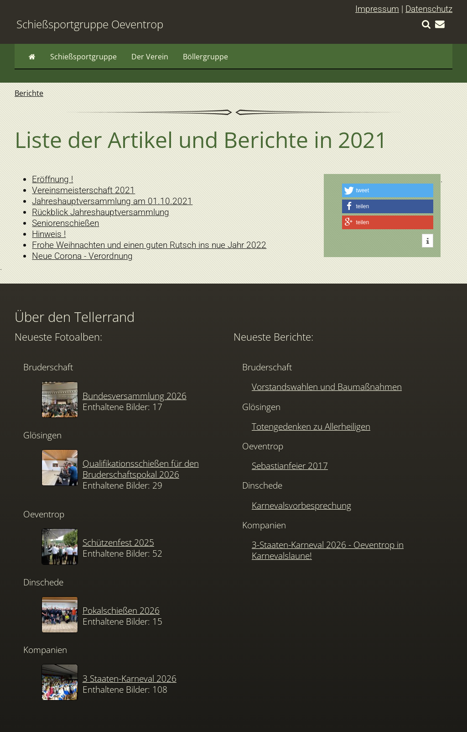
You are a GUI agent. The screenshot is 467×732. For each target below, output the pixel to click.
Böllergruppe (205, 57)
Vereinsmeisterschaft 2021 (83, 190)
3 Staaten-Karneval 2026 (129, 678)
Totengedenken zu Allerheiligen (311, 426)
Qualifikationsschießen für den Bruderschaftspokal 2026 (141, 468)
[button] (387, 190)
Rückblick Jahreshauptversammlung (100, 212)
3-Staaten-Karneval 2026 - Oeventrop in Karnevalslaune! (328, 550)
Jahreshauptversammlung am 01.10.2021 (112, 201)
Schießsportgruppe (83, 57)
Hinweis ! (49, 234)
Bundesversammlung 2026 (135, 396)
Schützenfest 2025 (118, 542)
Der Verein (149, 57)
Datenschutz (428, 9)
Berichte (29, 93)
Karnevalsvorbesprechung (301, 505)
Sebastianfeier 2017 (290, 465)
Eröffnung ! (52, 179)
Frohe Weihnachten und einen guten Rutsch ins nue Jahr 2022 (149, 245)
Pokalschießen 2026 (121, 610)
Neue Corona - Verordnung (82, 256)
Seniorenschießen (65, 223)
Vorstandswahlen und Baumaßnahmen (327, 386)
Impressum (377, 9)
